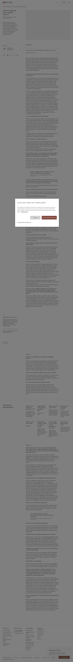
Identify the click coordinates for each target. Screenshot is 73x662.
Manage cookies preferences (24, 222)
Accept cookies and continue (49, 217)
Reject (35, 217)
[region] (37, 213)
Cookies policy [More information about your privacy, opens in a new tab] (24, 212)
